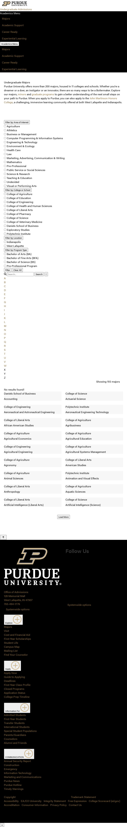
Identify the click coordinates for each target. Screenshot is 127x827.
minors (22, 94)
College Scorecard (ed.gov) (104, 801)
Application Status (14, 693)
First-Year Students (15, 719)
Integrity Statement (55, 801)
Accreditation (12, 805)
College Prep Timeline (16, 697)
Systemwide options (18, 609)
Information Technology (17, 773)
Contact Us (75, 805)
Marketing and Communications (22, 777)
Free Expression (77, 801)
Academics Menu (9, 43)
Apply (12, 665)
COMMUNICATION (19, 754)
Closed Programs (14, 689)
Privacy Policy (58, 805)
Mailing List (11, 651)
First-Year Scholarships (17, 639)
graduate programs (43, 94)
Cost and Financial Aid (17, 635)
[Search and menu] (36, 4)
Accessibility (11, 801)
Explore (13, 619)
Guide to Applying (14, 677)
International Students (17, 727)
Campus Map (12, 647)
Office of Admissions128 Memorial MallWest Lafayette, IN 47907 (18, 596)
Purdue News (12, 781)
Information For (17, 708)
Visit (6, 631)
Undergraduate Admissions (16, 9)
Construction (11, 765)
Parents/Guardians (15, 735)
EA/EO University (31, 801)
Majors (6, 18)
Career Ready (10, 32)
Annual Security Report (17, 761)
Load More (64, 516)
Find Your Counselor (16, 654)
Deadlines (10, 681)
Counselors (10, 739)
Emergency (10, 769)
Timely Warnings (13, 789)
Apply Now (10, 673)
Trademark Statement (83, 797)
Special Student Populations (20, 731)
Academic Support (13, 25)
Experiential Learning (14, 38)
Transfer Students (14, 723)
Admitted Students (15, 715)
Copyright (10, 797)
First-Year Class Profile (17, 685)
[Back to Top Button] (3, 537)
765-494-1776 (12, 604)
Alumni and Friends (15, 743)
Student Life (11, 643)
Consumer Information (35, 805)
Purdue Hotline (12, 785)
